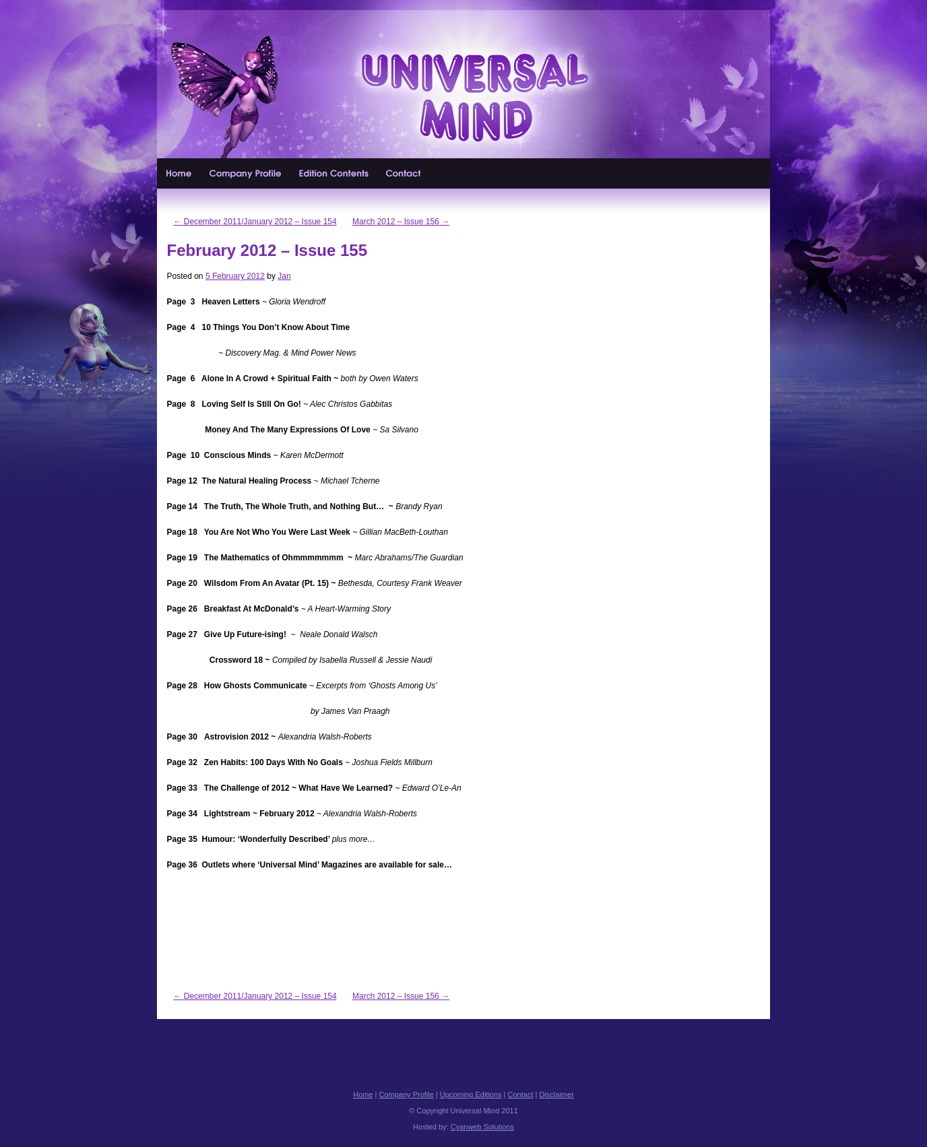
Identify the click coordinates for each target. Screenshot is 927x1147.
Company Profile (245, 173)
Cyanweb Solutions (482, 1127)
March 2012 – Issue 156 (400, 221)
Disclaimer (556, 1094)
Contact (404, 173)
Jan (284, 276)
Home (179, 173)
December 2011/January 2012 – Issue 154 (255, 221)
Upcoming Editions (334, 173)
